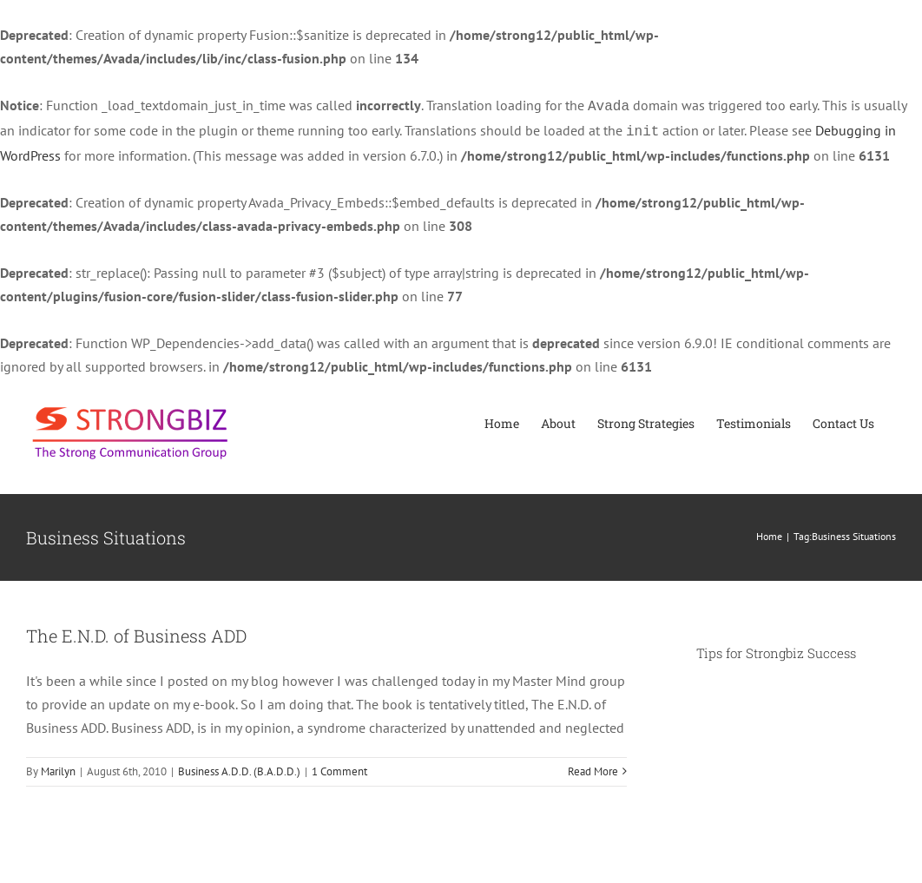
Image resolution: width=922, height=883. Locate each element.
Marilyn (58, 768)
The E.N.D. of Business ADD (136, 632)
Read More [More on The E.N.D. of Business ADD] (593, 768)
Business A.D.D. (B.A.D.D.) (239, 768)
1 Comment (339, 768)
